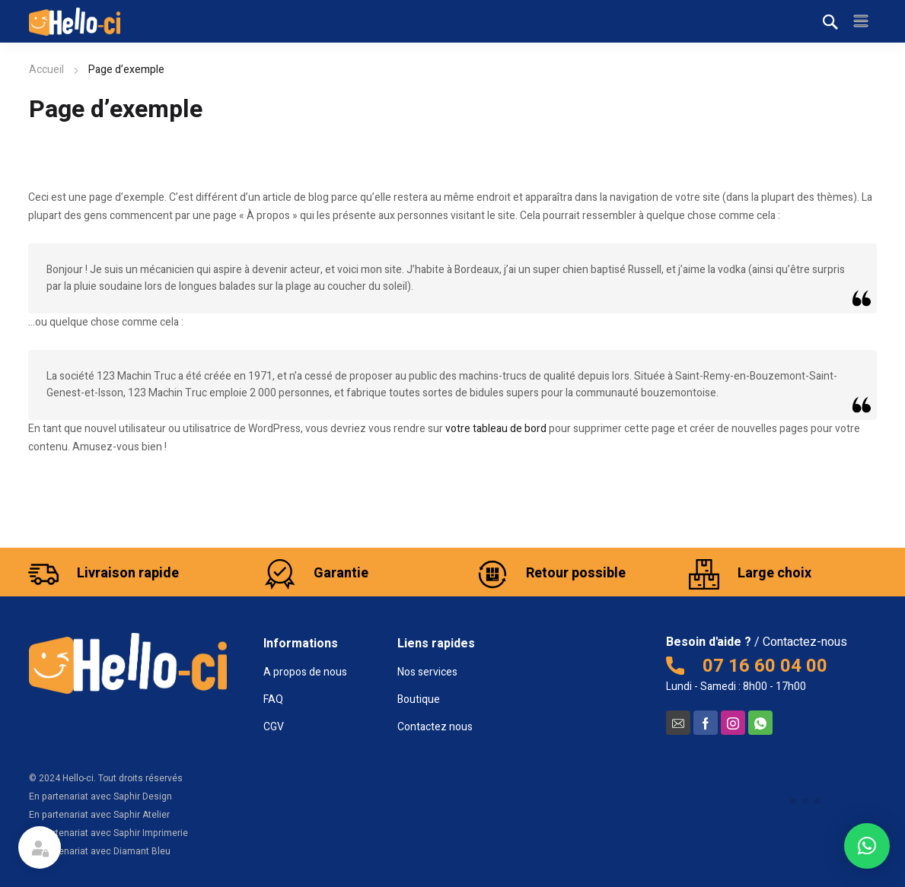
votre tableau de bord (496, 429)
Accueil (46, 70)
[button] (867, 846)
